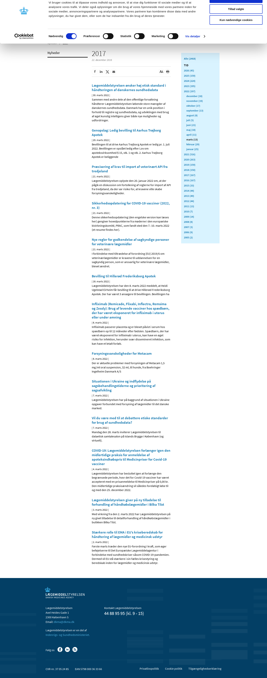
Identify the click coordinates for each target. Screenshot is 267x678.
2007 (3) (188, 227)
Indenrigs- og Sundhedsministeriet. (68, 635)
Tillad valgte (236, 20)
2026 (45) (189, 70)
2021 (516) (189, 154)
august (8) (192, 115)
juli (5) (190, 120)
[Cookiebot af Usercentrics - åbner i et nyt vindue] (24, 47)
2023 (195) (189, 86)
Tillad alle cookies (236, 9)
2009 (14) (189, 216)
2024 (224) (189, 81)
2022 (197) (189, 91)
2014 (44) (189, 190)
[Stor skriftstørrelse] (161, 72)
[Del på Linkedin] (101, 72)
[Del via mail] (114, 72)
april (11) (191, 134)
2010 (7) (188, 211)
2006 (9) (188, 232)
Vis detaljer (192, 47)
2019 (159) (189, 164)
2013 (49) (189, 196)
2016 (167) (189, 180)
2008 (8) (188, 222)
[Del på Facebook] (95, 72)
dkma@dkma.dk (64, 622)
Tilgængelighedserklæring (204, 668)
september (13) (194, 110)
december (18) (194, 96)
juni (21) (191, 125)
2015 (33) (189, 185)
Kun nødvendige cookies (236, 30)
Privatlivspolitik (149, 668)
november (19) (194, 101)
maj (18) (191, 130)
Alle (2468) (190, 58)
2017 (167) (189, 175)
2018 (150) (189, 170)
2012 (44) (189, 201)
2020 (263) (189, 159)
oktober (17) (193, 105)
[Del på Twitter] (107, 72)
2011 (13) (189, 206)
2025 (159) (189, 75)
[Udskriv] (168, 72)
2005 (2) (188, 237)
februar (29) (193, 144)
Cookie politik (173, 668)
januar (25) (192, 149)
